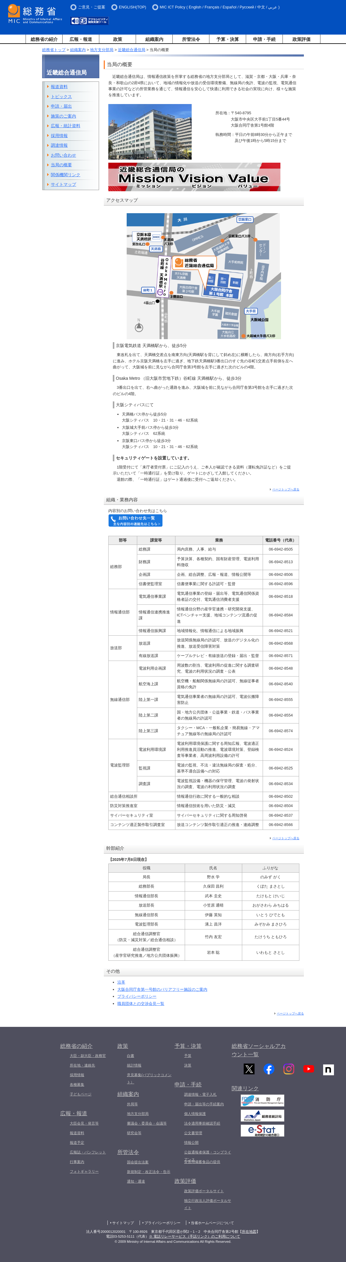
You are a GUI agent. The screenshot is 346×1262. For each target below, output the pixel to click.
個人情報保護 (195, 1114)
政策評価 (301, 39)
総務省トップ (54, 50)
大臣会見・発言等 (84, 1123)
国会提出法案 (138, 1162)
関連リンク (245, 1093)
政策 (117, 39)
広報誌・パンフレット (88, 1152)
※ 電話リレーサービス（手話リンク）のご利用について (194, 1236)
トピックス (61, 96)
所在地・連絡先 (82, 1065)
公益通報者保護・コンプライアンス (207, 1156)
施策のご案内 (63, 116)
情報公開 (191, 1143)
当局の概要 (61, 164)
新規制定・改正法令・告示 (148, 1172)
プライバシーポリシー (136, 996)
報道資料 (59, 86)
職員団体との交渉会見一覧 (140, 1003)
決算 (187, 1065)
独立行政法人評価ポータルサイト (207, 1204)
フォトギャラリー (84, 1171)
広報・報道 (81, 39)
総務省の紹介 (44, 39)
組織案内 (154, 39)
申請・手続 (264, 39)
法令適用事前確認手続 (202, 1123)
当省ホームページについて (212, 1223)
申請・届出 (61, 106)
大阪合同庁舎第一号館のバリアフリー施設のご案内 (162, 989)
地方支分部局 (101, 50)
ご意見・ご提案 (91, 7)
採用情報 (59, 135)
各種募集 (77, 1084)
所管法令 (191, 39)
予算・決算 (227, 39)
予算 (187, 1056)
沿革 (121, 982)
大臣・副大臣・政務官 (88, 1056)
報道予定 (77, 1143)
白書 (130, 1056)
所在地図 (249, 1231)
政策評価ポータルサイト (204, 1191)
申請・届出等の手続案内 (204, 1104)
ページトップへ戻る (285, 489)
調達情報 (59, 145)
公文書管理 (193, 1133)
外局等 (132, 1104)
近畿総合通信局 (131, 50)
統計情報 (134, 1065)
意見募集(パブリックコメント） (149, 1078)
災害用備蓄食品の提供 (202, 1162)
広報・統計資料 (65, 125)
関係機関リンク (65, 174)
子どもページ (80, 1094)
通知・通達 (136, 1181)
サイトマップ (63, 184)
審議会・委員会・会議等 (147, 1123)
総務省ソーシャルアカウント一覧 (259, 1050)
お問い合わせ (63, 155)
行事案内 (77, 1162)
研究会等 (134, 1133)
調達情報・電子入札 (200, 1094)
